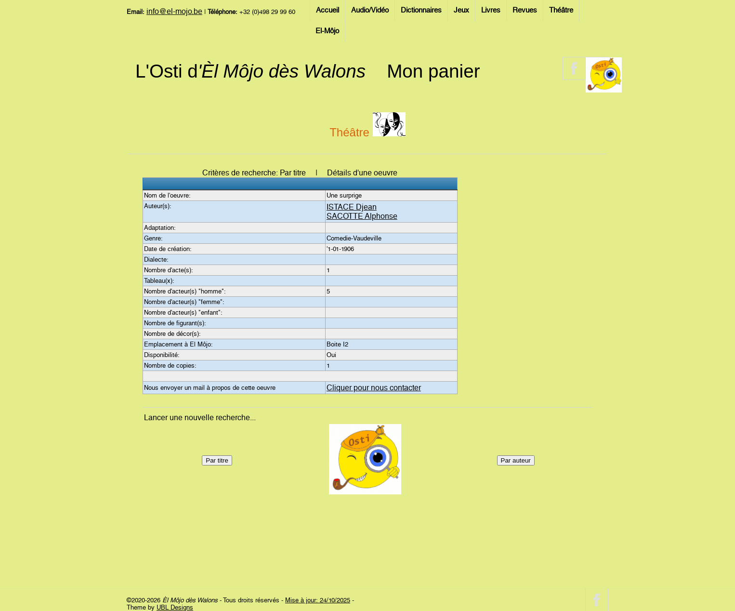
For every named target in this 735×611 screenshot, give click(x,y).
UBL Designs (175, 607)
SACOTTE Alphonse (362, 216)
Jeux (461, 10)
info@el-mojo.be (174, 11)
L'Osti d (250, 71)
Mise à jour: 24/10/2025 (317, 600)
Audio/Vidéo (370, 10)
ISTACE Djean (352, 207)
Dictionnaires (421, 10)
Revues (524, 10)
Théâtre (561, 10)
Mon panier (433, 71)
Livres (490, 10)
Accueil (327, 10)
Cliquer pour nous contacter (374, 387)
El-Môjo (327, 31)
